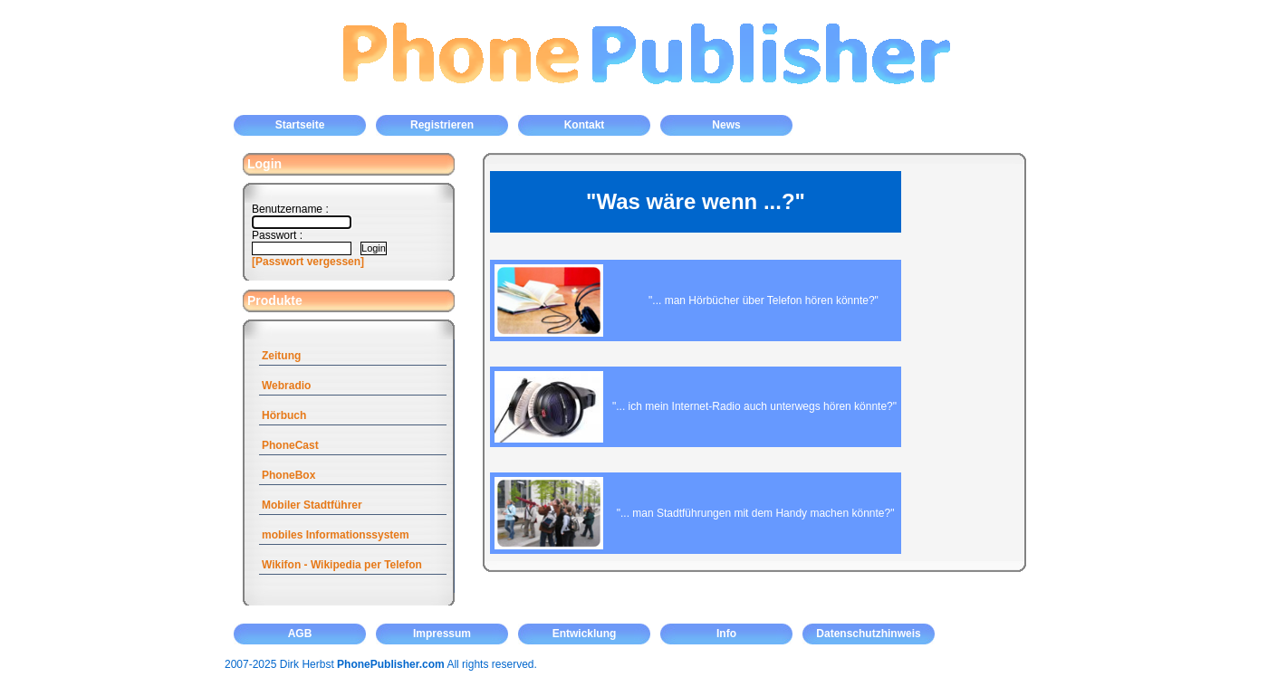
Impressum (442, 633)
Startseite (300, 125)
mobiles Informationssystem (335, 535)
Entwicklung (584, 633)
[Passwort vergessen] (308, 261)
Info (726, 633)
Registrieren (442, 125)
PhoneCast (290, 445)
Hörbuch (284, 415)
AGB (300, 633)
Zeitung (281, 355)
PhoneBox (288, 475)
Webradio (286, 385)
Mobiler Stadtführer (312, 505)
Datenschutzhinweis (868, 633)
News (726, 125)
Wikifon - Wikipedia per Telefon (342, 564)
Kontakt (584, 125)
